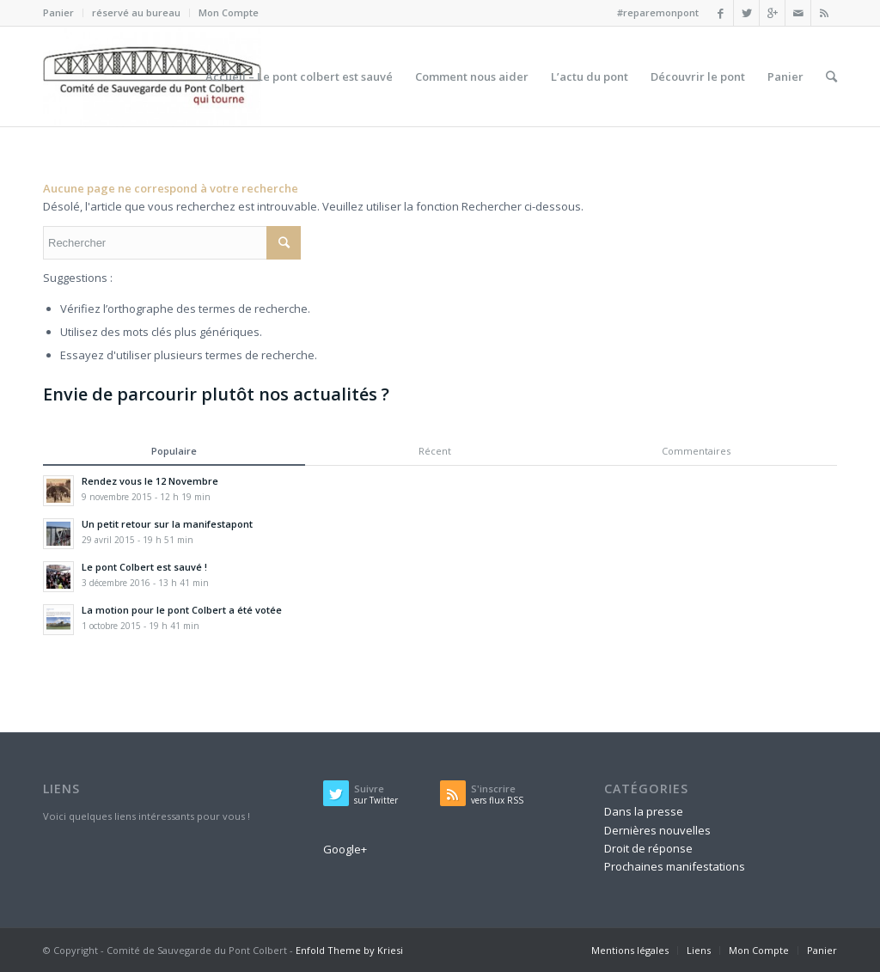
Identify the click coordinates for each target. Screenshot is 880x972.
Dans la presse (643, 811)
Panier (58, 12)
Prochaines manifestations (674, 866)
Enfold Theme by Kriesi (349, 950)
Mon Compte (229, 12)
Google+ (345, 849)
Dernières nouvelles (657, 830)
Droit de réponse (648, 848)
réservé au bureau (136, 12)
